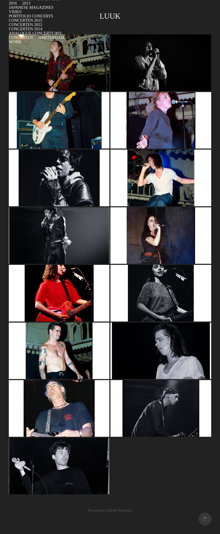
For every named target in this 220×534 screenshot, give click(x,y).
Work (15, 41)
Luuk (109, 16)
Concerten (21, 37)
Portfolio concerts (31, 16)
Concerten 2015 (25, 20)
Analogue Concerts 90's (35, 33)
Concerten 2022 (25, 24)
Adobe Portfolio (119, 510)
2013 (26, 3)
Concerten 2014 (25, 29)
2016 (13, 3)
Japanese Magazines (31, 7)
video (15, 11)
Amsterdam (51, 37)
